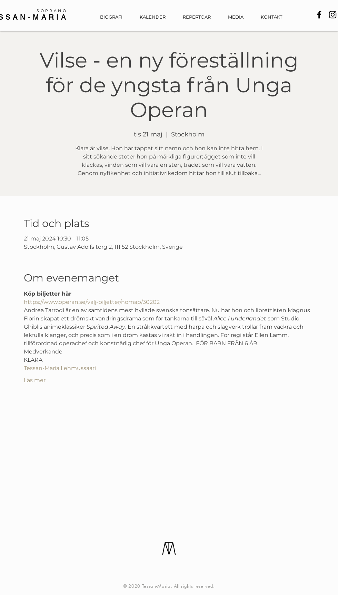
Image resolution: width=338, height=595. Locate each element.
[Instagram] (333, 15)
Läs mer (35, 380)
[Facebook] (319, 15)
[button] (239, 17)
